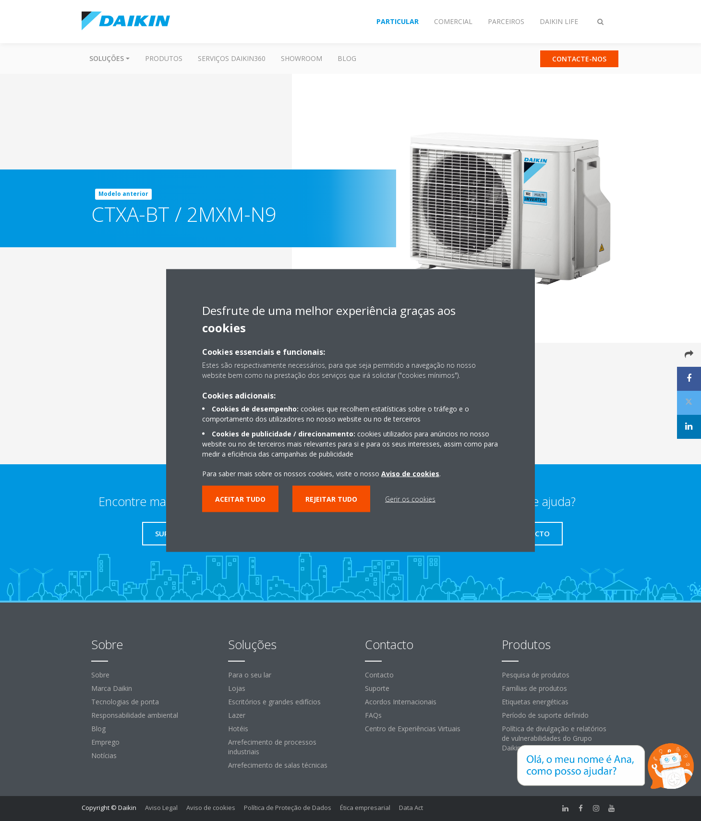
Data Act (411, 807)
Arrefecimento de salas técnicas (277, 765)
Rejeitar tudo (331, 499)
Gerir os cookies (410, 499)
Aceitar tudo (240, 499)
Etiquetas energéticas (535, 701)
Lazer (236, 715)
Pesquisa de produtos (535, 674)
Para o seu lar (249, 674)
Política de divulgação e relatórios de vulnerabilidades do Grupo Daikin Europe (554, 738)
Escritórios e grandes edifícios (274, 701)
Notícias (104, 755)
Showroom (301, 58)
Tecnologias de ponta (125, 701)
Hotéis (238, 728)
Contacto (379, 674)
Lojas (236, 688)
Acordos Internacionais (400, 701)
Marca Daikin (111, 688)
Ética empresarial (365, 807)
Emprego (105, 742)
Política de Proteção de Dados (287, 807)
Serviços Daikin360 (232, 58)
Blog (347, 58)
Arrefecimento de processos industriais (272, 746)
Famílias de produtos (534, 688)
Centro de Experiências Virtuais (412, 728)
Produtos (163, 58)
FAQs (373, 715)
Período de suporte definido (545, 715)
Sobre (100, 674)
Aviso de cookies (210, 807)
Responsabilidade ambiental (134, 715)
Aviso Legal (161, 807)
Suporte (377, 688)
